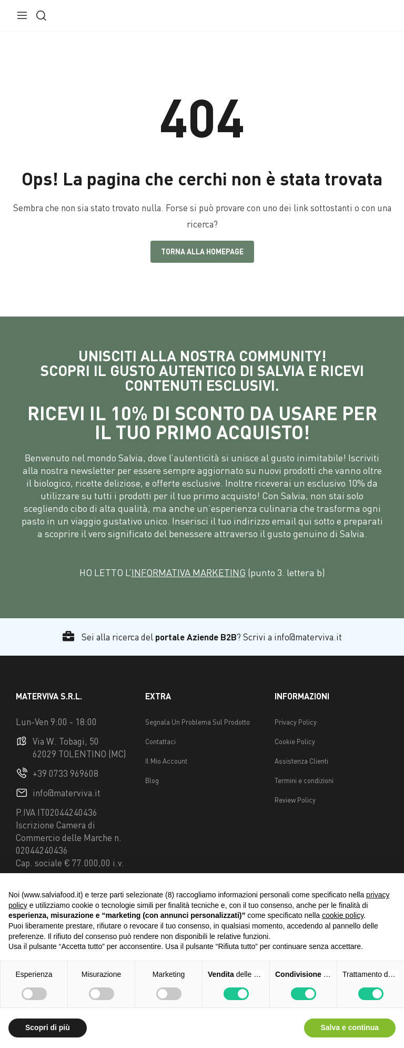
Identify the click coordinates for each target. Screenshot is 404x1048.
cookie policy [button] (342, 915)
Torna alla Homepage (202, 251)
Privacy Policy (296, 722)
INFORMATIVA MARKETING (189, 572)
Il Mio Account (166, 761)
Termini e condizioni (304, 780)
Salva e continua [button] (350, 1027)
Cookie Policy (295, 741)
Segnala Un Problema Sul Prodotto (197, 722)
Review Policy (295, 800)
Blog (152, 780)
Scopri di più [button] (47, 1027)
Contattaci (160, 741)
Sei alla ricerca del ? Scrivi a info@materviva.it (202, 636)
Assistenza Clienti (301, 761)
